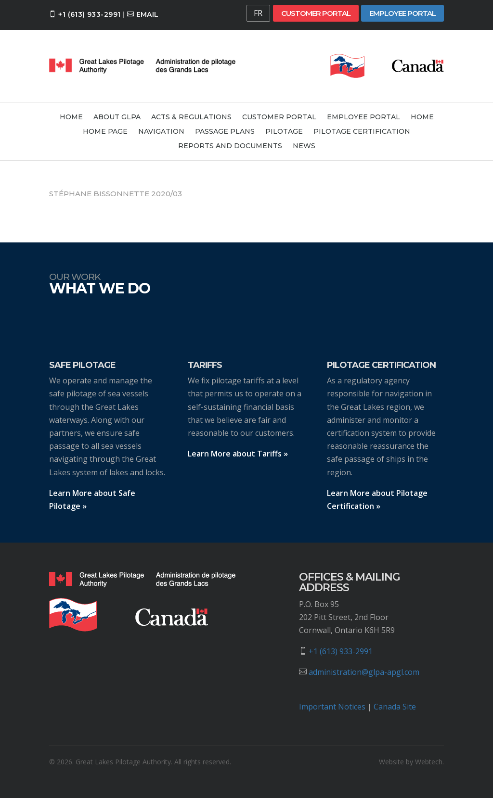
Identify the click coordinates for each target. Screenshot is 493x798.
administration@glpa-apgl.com (364, 672)
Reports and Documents (230, 146)
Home (71, 117)
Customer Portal (315, 13)
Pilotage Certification (361, 132)
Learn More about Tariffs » (238, 453)
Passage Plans (225, 132)
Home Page (105, 132)
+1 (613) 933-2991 (89, 14)
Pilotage (284, 132)
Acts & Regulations (191, 117)
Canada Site (395, 706)
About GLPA (117, 117)
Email (147, 14)
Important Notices (332, 706)
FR (258, 13)
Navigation (161, 132)
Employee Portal (402, 13)
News (304, 146)
